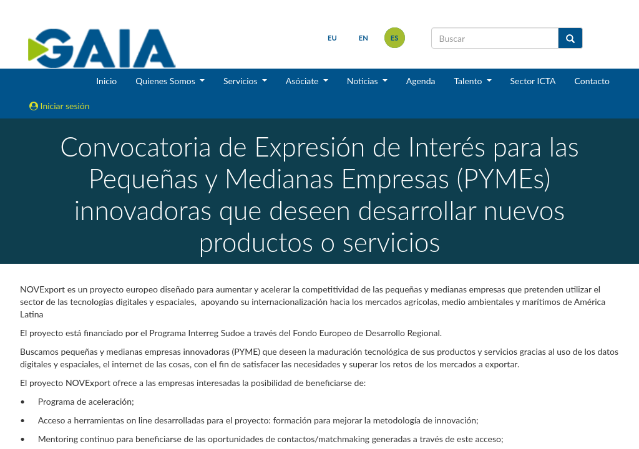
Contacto (592, 80)
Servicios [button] (241, 80)
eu (332, 38)
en (363, 38)
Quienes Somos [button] (166, 80)
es (395, 38)
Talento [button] (469, 80)
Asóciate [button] (303, 80)
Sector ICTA (533, 80)
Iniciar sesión (59, 105)
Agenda (421, 80)
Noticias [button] (364, 80)
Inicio (106, 80)
